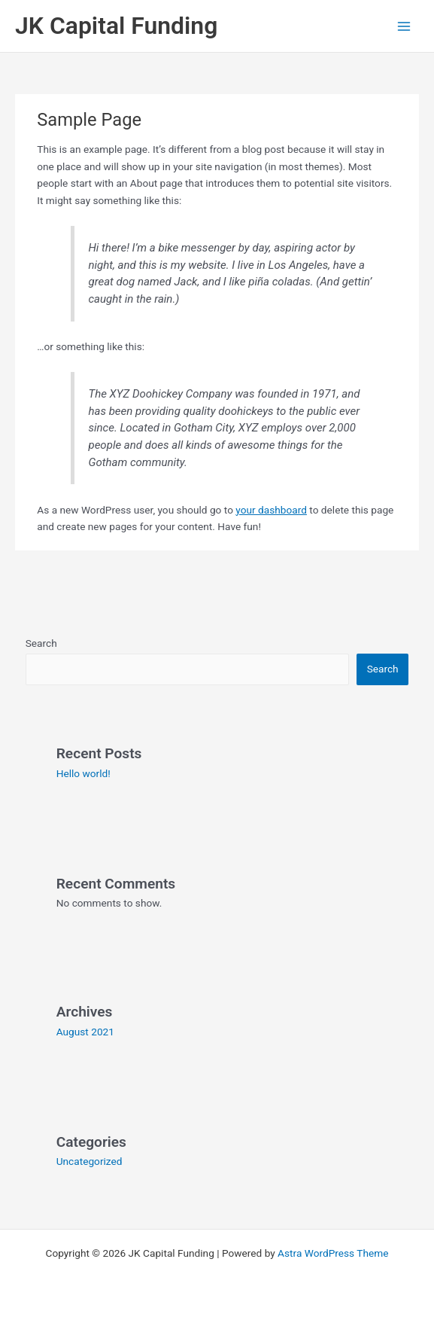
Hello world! (83, 773)
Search (41, 643)
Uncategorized (89, 1161)
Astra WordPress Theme (333, 1253)
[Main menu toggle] (404, 26)
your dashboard (271, 510)
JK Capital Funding (116, 25)
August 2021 (85, 1032)
